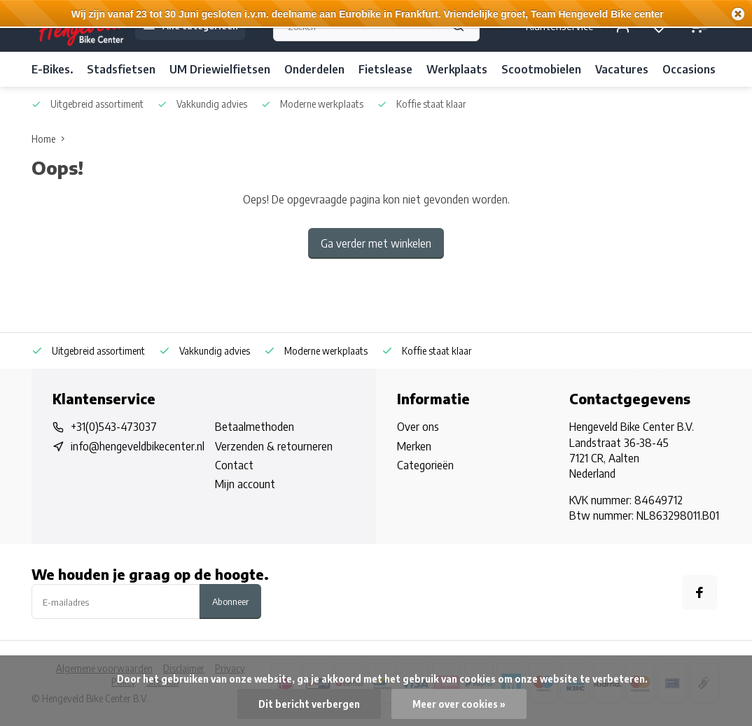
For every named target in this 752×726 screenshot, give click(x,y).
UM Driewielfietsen (219, 69)
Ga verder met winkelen (376, 243)
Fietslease (385, 69)
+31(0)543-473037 (114, 427)
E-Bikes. (52, 69)
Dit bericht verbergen (309, 704)
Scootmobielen (541, 69)
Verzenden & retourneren (274, 446)
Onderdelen (314, 69)
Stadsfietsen (121, 69)
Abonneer (230, 601)
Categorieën (425, 465)
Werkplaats (456, 69)
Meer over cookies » (459, 704)
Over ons (418, 427)
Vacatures (621, 69)
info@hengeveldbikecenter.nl (137, 446)
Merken (414, 446)
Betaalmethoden (254, 427)
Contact (234, 465)
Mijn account (245, 484)
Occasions (689, 69)
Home (51, 139)
